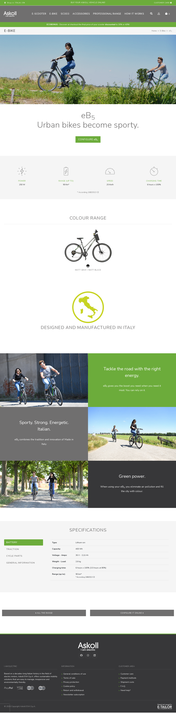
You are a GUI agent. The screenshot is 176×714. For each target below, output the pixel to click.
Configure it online (132, 614)
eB (88, 140)
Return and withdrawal (73, 692)
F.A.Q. (123, 687)
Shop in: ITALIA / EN (14, 3)
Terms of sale (69, 679)
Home (154, 30)
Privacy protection (71, 683)
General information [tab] (20, 564)
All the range (44, 614)
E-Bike (163, 30)
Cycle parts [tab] (14, 557)
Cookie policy (69, 687)
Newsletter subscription (73, 696)
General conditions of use (74, 675)
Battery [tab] (11, 543)
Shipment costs (127, 683)
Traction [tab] (12, 550)
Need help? (125, 692)
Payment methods (128, 679)
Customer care (163, 3)
